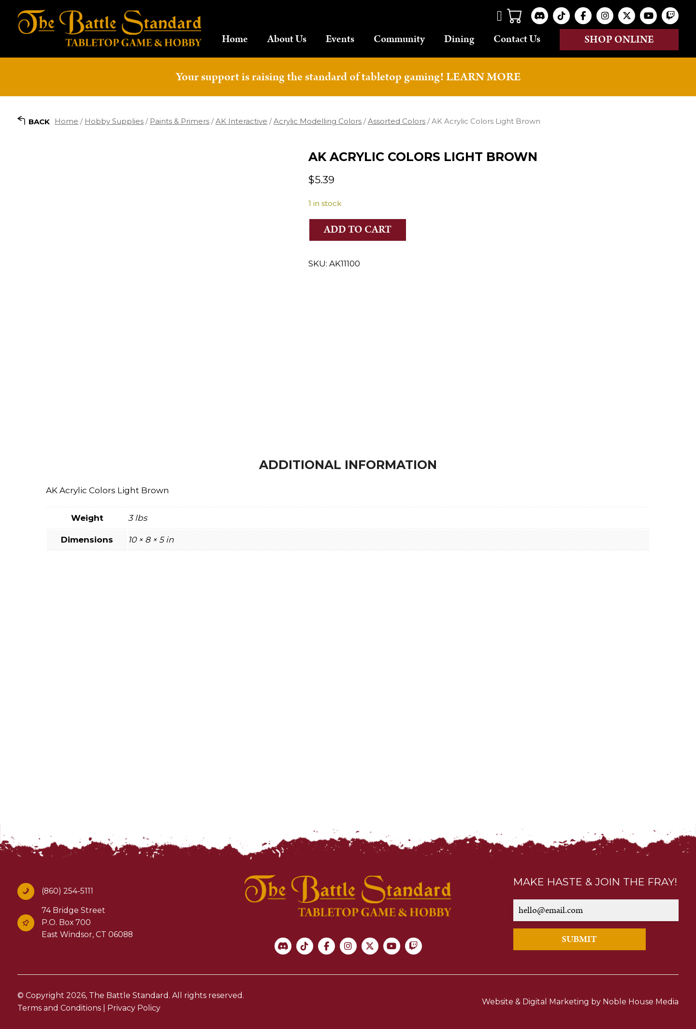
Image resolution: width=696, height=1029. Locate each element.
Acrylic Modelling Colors (318, 121)
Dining (459, 39)
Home (235, 39)
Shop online (619, 39)
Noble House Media (641, 1001)
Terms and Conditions (59, 1008)
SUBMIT (579, 939)
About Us (286, 39)
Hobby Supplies (114, 121)
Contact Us (516, 39)
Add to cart (358, 229)
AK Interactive (241, 121)
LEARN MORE (483, 77)
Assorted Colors (396, 121)
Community (399, 39)
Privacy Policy (133, 1008)
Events (340, 39)
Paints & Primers (179, 121)
